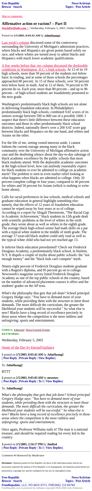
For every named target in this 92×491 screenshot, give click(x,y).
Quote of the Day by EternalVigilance (28, 347)
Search (17, 6)
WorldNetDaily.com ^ (15, 28)
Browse (6, 6)
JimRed (52, 444)
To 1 (41, 381)
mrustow (52, 377)
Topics (69, 6)
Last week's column (15, 42)
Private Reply (27, 358)
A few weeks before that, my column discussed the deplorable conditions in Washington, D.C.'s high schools (45, 67)
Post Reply (10, 358)
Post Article (83, 6)
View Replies (46, 358)
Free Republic (11, 3)
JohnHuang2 (55, 354)
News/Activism (81, 3)
